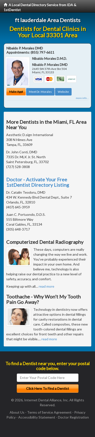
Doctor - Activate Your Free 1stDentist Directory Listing (37, 182)
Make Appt (16, 92)
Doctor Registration (73, 417)
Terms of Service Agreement (49, 412)
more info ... (82, 97)
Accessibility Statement (36, 417)
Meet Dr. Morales (40, 92)
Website (63, 92)
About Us (17, 412)
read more (46, 286)
